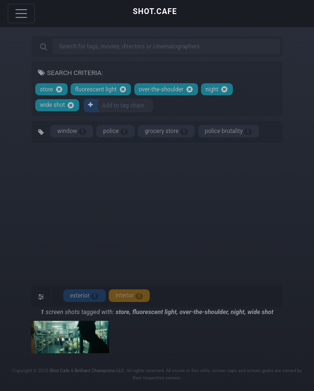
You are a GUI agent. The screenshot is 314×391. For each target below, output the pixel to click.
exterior (84, 296)
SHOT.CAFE (155, 11)
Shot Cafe (59, 370)
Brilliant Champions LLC (99, 370)
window (71, 131)
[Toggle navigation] (21, 13)
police (115, 131)
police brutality (228, 131)
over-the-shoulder (166, 89)
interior (129, 296)
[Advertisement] (157, 213)
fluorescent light (100, 89)
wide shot (57, 105)
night (216, 89)
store (51, 89)
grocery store (166, 131)
